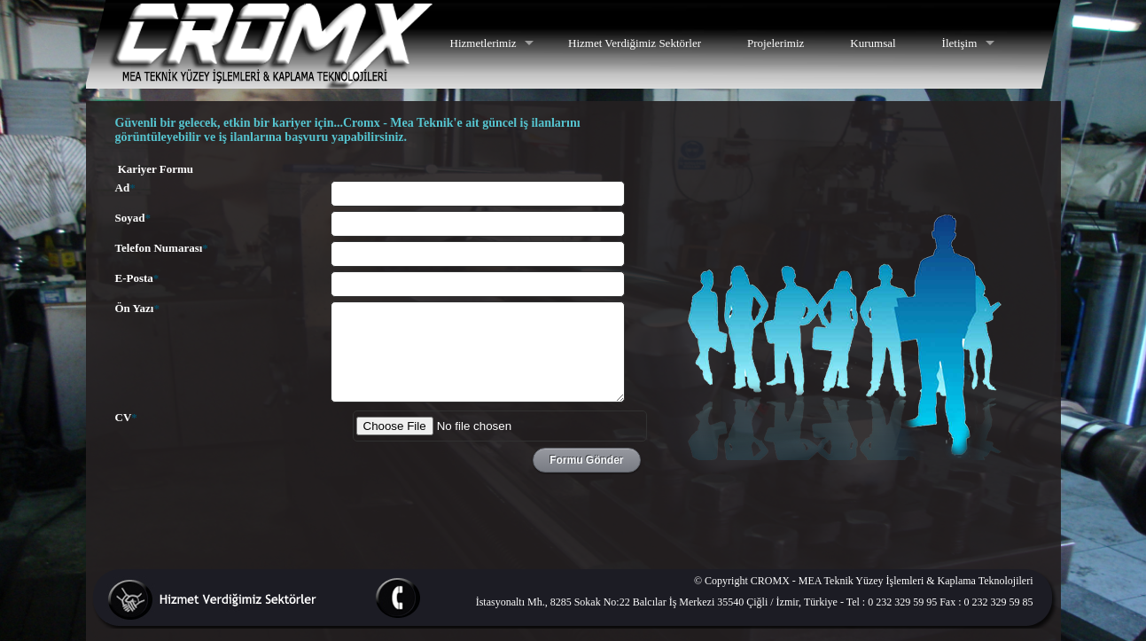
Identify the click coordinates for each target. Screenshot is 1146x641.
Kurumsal (872, 43)
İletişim (960, 43)
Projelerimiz (775, 43)
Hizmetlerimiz (483, 43)
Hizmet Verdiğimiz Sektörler (634, 43)
